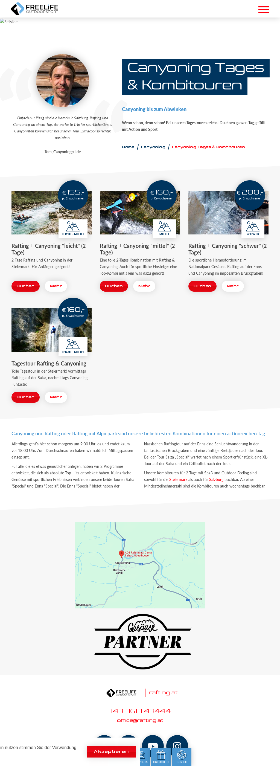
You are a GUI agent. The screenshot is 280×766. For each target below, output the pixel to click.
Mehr (56, 286)
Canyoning (153, 147)
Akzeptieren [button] (111, 751)
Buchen (25, 286)
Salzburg (216, 479)
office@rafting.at (140, 721)
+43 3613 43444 (140, 712)
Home (128, 147)
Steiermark (178, 479)
